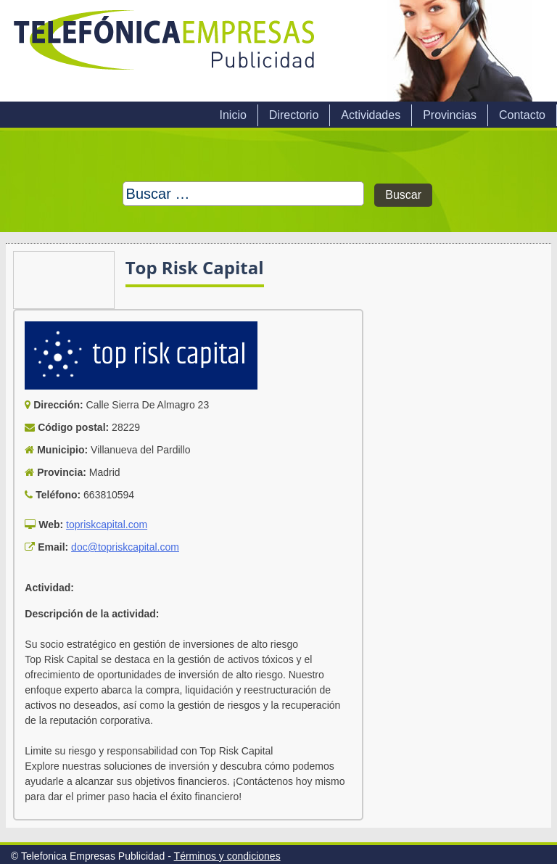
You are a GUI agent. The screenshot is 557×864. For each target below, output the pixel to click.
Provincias (449, 115)
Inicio (232, 115)
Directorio (293, 115)
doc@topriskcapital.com (125, 547)
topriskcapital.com (106, 524)
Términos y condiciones (227, 856)
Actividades (370, 115)
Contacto (522, 115)
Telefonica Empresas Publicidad (165, 51)
